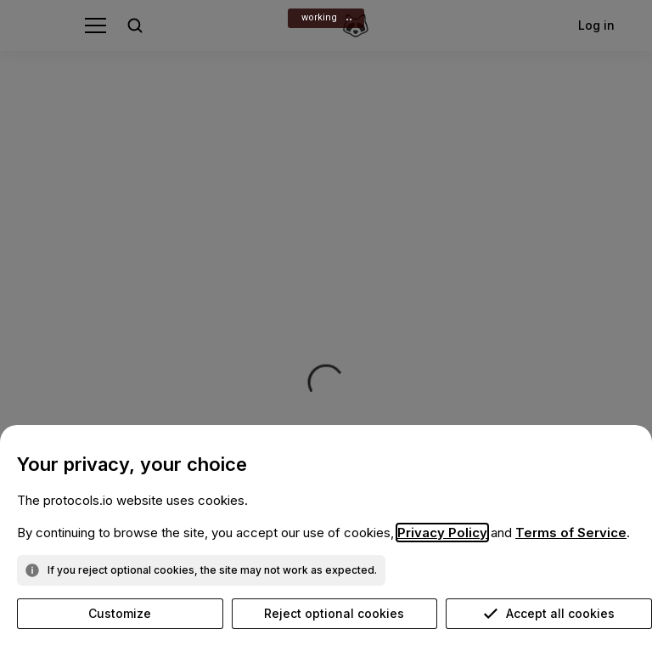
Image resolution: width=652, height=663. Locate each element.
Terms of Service (571, 532)
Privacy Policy (442, 532)
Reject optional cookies (334, 613)
